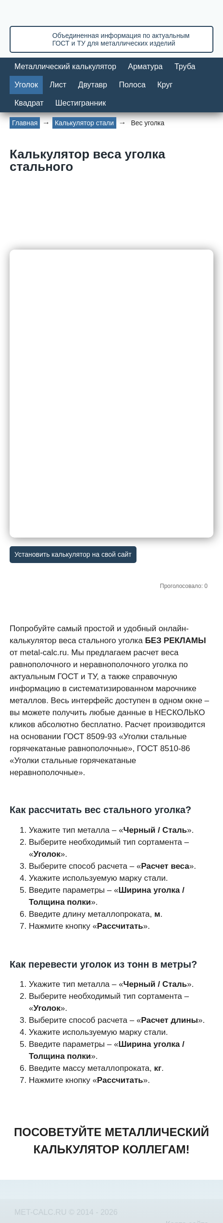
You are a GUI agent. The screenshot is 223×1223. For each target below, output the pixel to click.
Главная (24, 123)
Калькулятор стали (84, 123)
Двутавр (92, 85)
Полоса (132, 85)
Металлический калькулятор (65, 66)
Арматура (145, 66)
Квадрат (29, 103)
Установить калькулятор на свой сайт (73, 554)
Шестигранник (80, 103)
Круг (165, 85)
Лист (58, 85)
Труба (184, 66)
